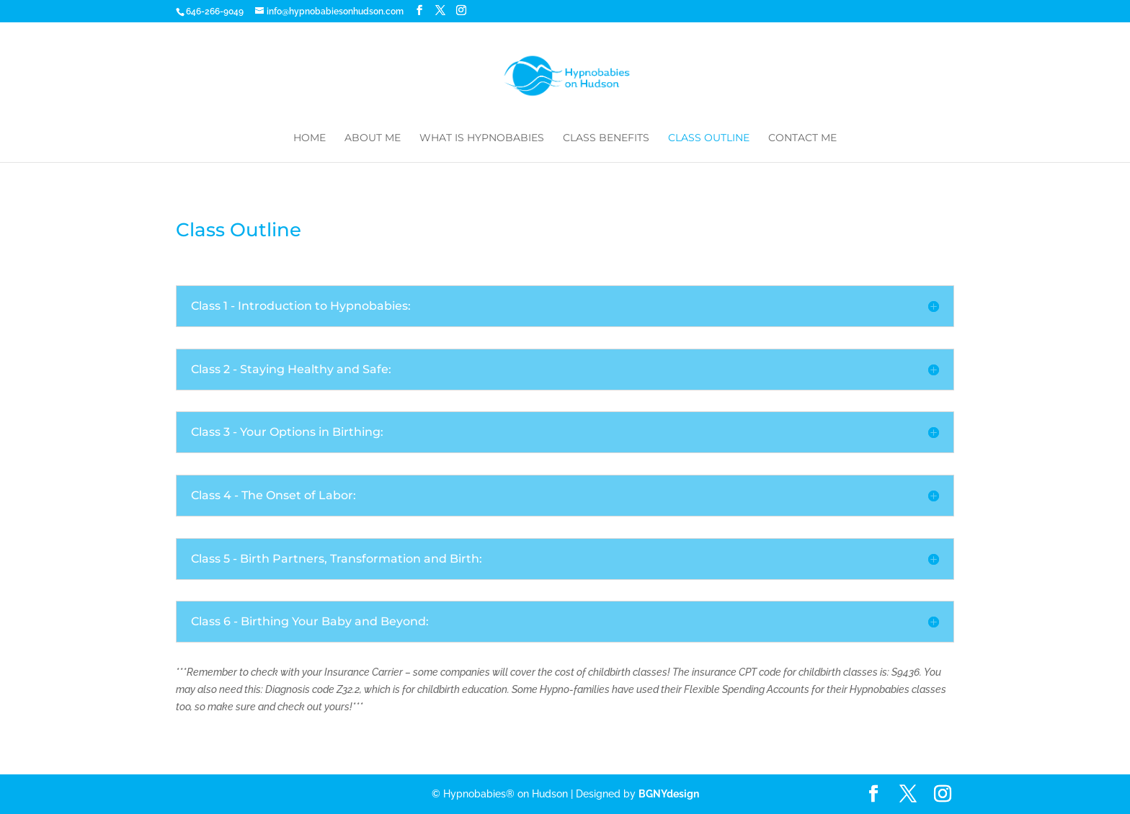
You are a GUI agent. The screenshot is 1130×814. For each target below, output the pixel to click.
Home (309, 138)
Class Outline (708, 138)
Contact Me (802, 138)
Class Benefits (606, 138)
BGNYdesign (669, 794)
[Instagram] (461, 10)
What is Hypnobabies (481, 138)
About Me (372, 138)
